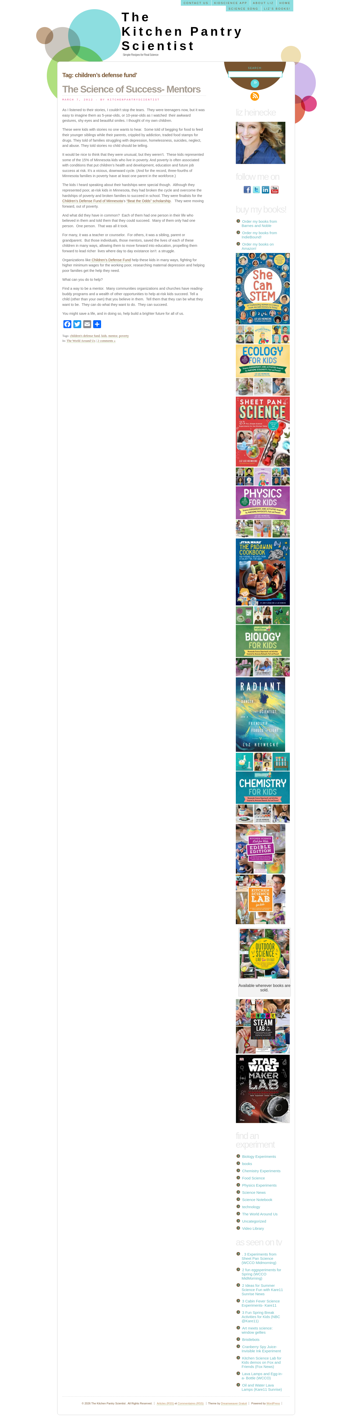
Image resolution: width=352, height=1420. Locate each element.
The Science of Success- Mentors (131, 89)
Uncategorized (254, 1221)
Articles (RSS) (165, 1403)
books (247, 1164)
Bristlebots (251, 1339)
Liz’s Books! (277, 8)
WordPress (273, 1403)
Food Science (253, 1178)
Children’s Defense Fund (111, 260)
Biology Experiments (259, 1156)
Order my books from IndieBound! (259, 235)
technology (251, 1207)
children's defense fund (85, 336)
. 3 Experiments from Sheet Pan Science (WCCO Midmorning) (259, 1258)
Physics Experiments (259, 1185)
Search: (255, 68)
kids (104, 336)
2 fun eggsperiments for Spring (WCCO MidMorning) (261, 1274)
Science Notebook (257, 1200)
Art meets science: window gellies (257, 1330)
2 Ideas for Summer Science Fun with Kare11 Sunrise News (262, 1289)
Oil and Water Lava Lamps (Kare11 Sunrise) (262, 1387)
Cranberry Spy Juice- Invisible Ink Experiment (261, 1349)
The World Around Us (81, 341)
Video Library (253, 1228)
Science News (254, 1192)
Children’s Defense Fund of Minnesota (92, 201)
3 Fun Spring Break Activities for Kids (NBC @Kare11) (261, 1316)
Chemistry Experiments (261, 1171)
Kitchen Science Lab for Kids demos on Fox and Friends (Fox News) (261, 1362)
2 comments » (106, 341)
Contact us (196, 2)
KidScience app (230, 2)
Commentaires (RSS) (191, 1403)
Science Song (243, 8)
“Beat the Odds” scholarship (148, 201)
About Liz (263, 2)
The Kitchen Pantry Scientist (183, 31)
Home (285, 2)
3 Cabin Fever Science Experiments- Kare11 (261, 1303)
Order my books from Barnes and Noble (259, 223)
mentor (112, 336)
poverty (124, 336)
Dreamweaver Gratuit (234, 1403)
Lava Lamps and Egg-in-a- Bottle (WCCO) (262, 1376)
